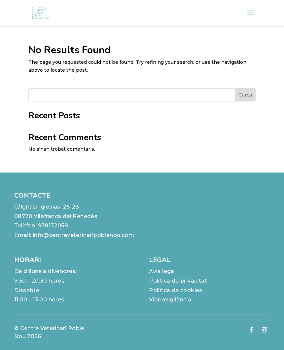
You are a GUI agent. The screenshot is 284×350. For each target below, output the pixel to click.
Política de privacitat (178, 281)
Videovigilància (170, 299)
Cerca (245, 95)
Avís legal (162, 271)
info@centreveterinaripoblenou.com (83, 235)
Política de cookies (175, 290)
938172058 (53, 225)
